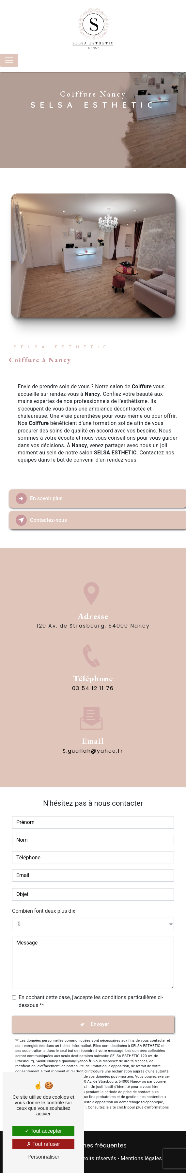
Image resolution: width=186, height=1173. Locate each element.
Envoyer (100, 1024)
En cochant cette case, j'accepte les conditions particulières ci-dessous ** (91, 1001)
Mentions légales (141, 1158)
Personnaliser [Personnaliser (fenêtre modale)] (43, 1157)
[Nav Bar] (9, 60)
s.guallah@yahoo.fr (93, 724)
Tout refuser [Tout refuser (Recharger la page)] (43, 1144)
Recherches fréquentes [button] (93, 1145)
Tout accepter (43, 1131)
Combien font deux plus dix (43, 911)
